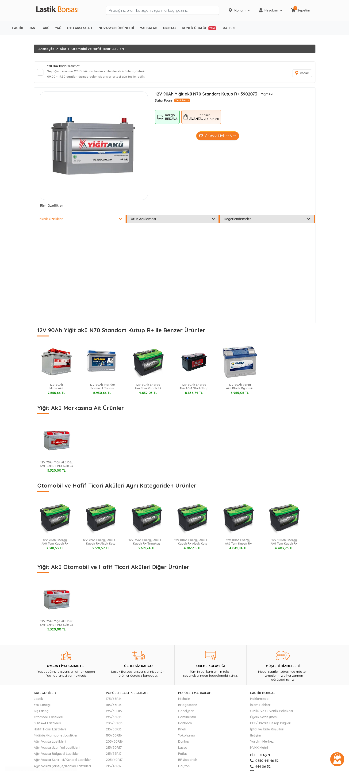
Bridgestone (187, 707)
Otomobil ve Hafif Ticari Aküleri (97, 49)
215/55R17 (114, 756)
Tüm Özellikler (51, 208)
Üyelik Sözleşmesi (263, 719)
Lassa (182, 750)
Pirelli (182, 731)
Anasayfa (46, 49)
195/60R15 (114, 713)
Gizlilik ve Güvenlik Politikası (271, 713)
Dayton (184, 768)
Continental (187, 719)
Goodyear (186, 713)
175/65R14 (114, 700)
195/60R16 (114, 737)
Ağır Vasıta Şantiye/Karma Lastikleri (62, 768)
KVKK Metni (259, 750)
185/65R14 (114, 707)
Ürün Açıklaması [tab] (173, 221)
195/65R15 (114, 719)
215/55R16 (114, 731)
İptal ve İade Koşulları (267, 731)
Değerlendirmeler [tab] (267, 221)
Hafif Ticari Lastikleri (50, 731)
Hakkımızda (259, 700)
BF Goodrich (187, 762)
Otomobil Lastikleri (48, 719)
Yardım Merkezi (262, 743)
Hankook (185, 725)
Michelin (184, 700)
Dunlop (183, 743)
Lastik (38, 700)
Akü (63, 49)
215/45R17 (114, 768)
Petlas (183, 756)
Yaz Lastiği (42, 707)
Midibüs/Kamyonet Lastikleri (56, 737)
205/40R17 (114, 762)
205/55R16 (114, 725)
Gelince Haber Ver (217, 138)
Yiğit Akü (267, 96)
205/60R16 (114, 743)
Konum (301, 74)
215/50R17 (114, 750)
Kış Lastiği (41, 713)
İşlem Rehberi (260, 707)
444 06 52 (260, 768)
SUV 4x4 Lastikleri (47, 725)
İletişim (255, 737)
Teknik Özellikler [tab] (80, 221)
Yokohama (186, 737)
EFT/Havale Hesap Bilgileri (270, 725)
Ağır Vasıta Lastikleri (50, 743)
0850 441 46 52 (264, 763)
